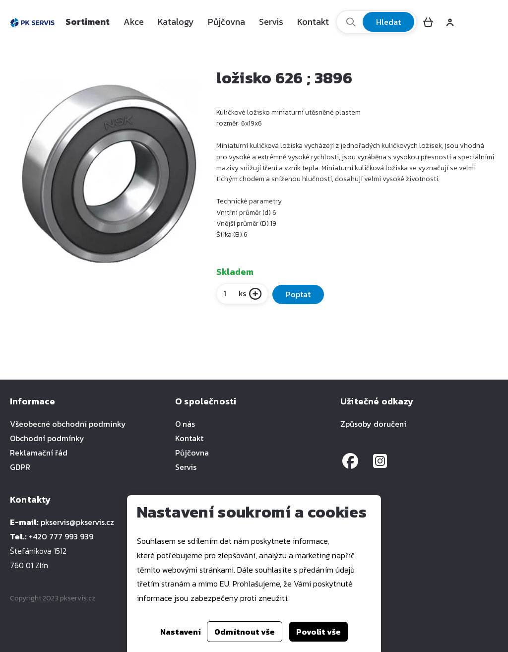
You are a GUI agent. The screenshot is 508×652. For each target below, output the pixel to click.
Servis (271, 21)
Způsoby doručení (373, 424)
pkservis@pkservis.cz (77, 522)
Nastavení (180, 632)
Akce (134, 21)
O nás (185, 424)
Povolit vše (318, 632)
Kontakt (313, 21)
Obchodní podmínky (47, 438)
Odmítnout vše (244, 632)
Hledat (388, 22)
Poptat (298, 294)
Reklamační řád (38, 452)
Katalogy (176, 21)
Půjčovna (226, 21)
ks (234, 293)
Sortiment (87, 21)
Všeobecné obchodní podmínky (68, 424)
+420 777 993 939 (61, 536)
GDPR (20, 467)
